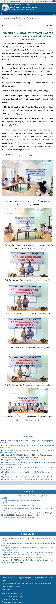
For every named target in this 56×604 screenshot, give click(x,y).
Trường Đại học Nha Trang (12, 1)
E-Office (50, 1)
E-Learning (44, 1)
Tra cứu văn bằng (36, 1)
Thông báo (28, 492)
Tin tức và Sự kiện (9, 18)
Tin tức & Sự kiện (30, 18)
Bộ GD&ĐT (27, 1)
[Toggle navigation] (53, 13)
